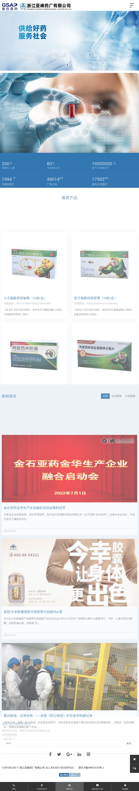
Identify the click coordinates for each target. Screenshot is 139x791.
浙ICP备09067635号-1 (91, 767)
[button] (67, 65)
